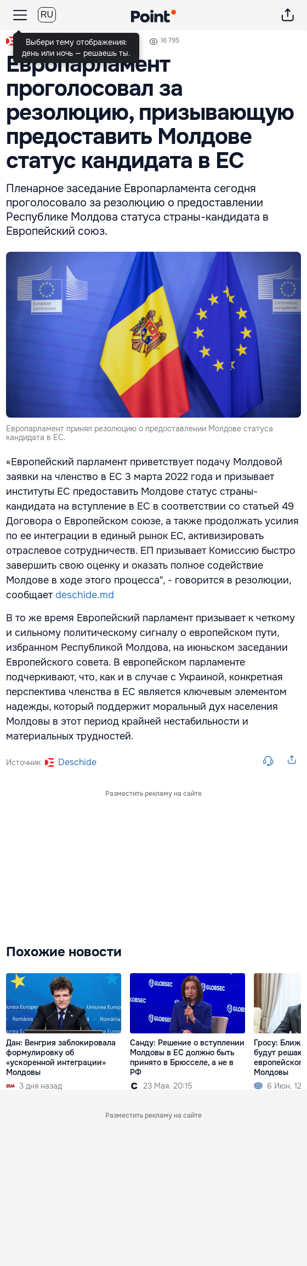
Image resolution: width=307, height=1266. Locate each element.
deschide (77, 762)
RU (47, 14)
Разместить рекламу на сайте (153, 793)
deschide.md (84, 595)
